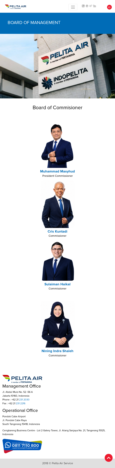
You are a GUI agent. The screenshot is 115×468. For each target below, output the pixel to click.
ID (109, 7)
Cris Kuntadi (57, 231)
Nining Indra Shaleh (57, 351)
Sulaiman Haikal (57, 284)
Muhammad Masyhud (57, 171)
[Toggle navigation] (72, 7)
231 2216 (20, 403)
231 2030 (24, 399)
